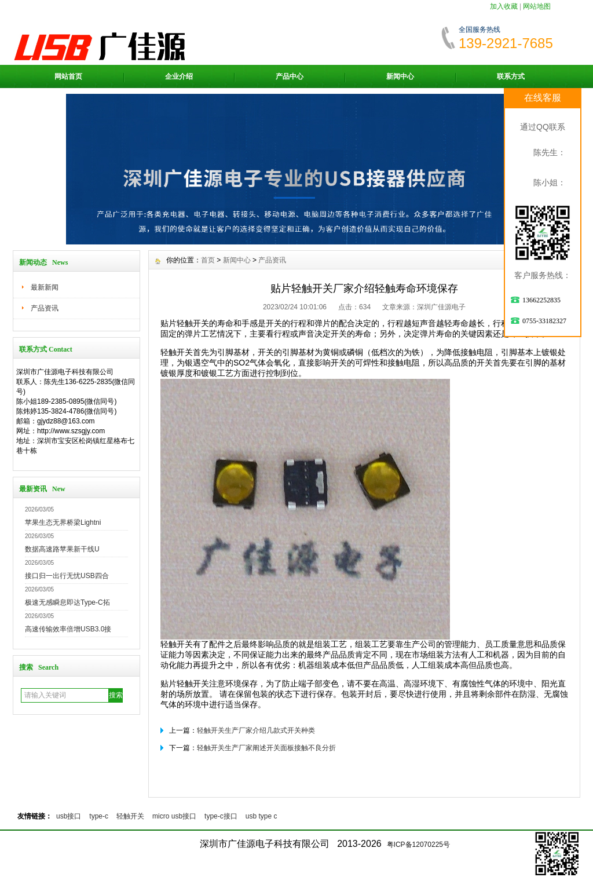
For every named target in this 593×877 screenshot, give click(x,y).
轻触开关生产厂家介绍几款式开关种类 (256, 730)
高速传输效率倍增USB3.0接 (68, 629)
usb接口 (68, 816)
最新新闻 (44, 287)
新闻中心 (400, 76)
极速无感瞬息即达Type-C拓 (67, 602)
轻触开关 (130, 816)
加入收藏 (504, 6)
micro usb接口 (174, 816)
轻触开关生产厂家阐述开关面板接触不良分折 (266, 748)
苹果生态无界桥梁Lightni (63, 522)
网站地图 (537, 6)
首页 (208, 260)
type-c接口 (220, 816)
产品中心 (289, 76)
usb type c (261, 816)
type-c (98, 816)
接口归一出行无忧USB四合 (67, 576)
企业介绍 (179, 76)
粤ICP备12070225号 (418, 845)
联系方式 (511, 76)
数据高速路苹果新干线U (62, 549)
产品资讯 (44, 308)
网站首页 (68, 76)
